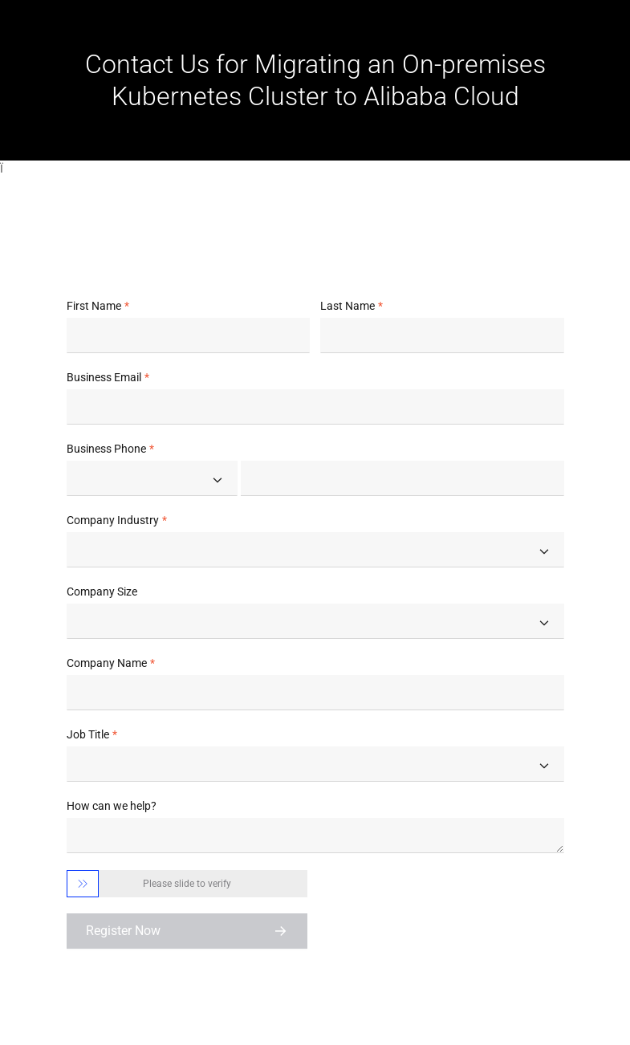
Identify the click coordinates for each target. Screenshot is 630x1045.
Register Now (123, 930)
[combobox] (152, 478)
